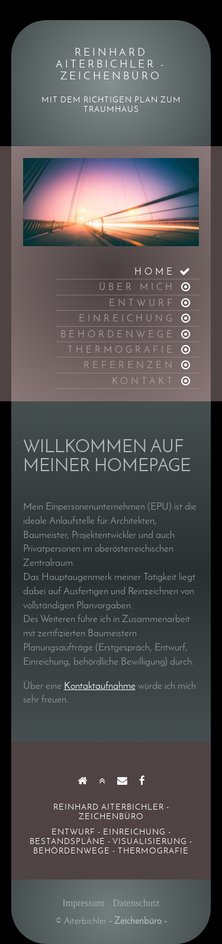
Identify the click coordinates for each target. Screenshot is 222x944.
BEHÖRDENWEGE (117, 334)
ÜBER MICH (137, 286)
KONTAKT (143, 380)
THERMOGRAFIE (121, 349)
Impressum (83, 903)
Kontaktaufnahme (100, 685)
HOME (154, 271)
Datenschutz (136, 903)
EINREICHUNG (127, 318)
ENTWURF (142, 302)
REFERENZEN (129, 364)
